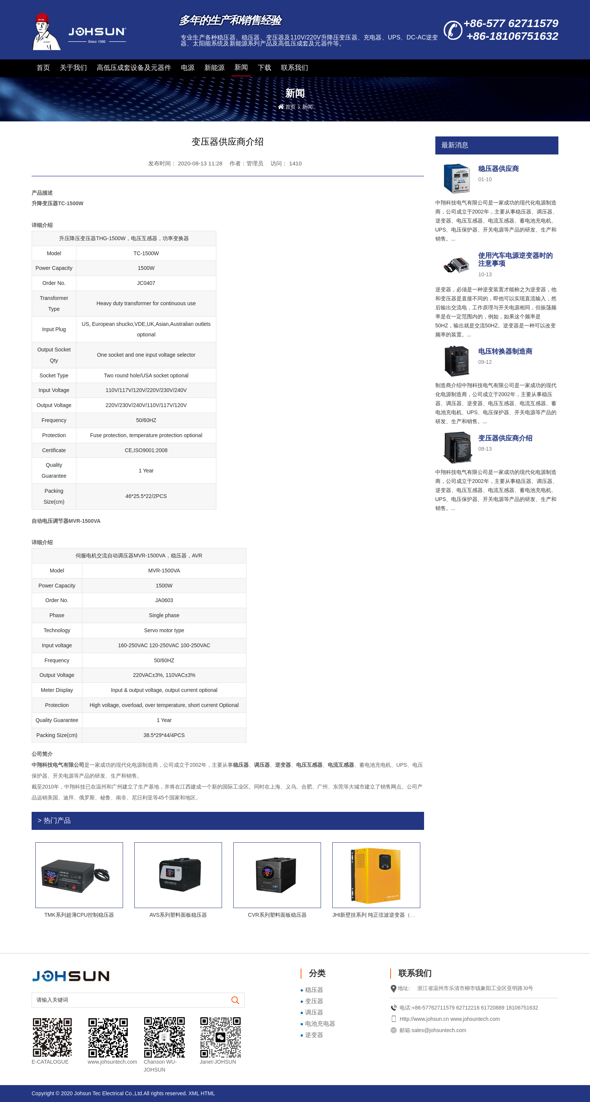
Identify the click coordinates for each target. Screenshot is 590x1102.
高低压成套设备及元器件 (134, 67)
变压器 (314, 1001)
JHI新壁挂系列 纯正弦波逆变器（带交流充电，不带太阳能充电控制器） (416, 915)
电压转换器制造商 (505, 351)
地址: (404, 988)
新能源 (214, 67)
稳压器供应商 (498, 169)
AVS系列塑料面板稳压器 (178, 915)
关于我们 (73, 67)
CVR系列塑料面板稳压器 (277, 915)
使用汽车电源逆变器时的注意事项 (515, 260)
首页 (43, 67)
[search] (235, 1000)
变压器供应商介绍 (505, 438)
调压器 (314, 1012)
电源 (188, 67)
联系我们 (294, 67)
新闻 (241, 67)
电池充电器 (320, 1023)
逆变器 (314, 1035)
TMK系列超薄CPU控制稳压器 (79, 915)
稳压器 (314, 990)
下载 (264, 67)
